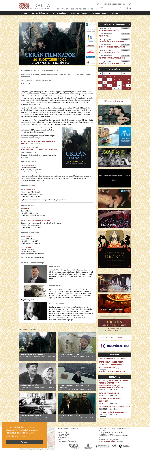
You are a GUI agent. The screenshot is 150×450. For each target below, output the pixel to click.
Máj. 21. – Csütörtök (114, 24)
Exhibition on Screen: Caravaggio (114, 407)
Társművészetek (40, 13)
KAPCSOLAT (127, 4)
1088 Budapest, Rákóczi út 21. (68, 9)
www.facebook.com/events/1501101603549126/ (39, 149)
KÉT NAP (29, 237)
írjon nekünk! (63, 436)
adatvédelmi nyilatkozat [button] (15, 436)
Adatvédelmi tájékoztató (67, 441)
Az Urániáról (60, 13)
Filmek (24, 13)
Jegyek (115, 13)
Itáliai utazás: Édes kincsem (112, 412)
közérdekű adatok (64, 437)
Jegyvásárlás (125, 28)
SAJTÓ (99, 4)
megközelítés (63, 432)
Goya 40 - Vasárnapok (109, 393)
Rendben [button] (24, 442)
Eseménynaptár (100, 13)
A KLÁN (28, 247)
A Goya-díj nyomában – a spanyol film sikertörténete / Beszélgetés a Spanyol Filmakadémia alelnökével (114, 384)
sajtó (60, 439)
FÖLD (27, 209)
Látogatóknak (79, 13)
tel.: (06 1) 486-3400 (86, 9)
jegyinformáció (63, 434)
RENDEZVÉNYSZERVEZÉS (112, 4)
